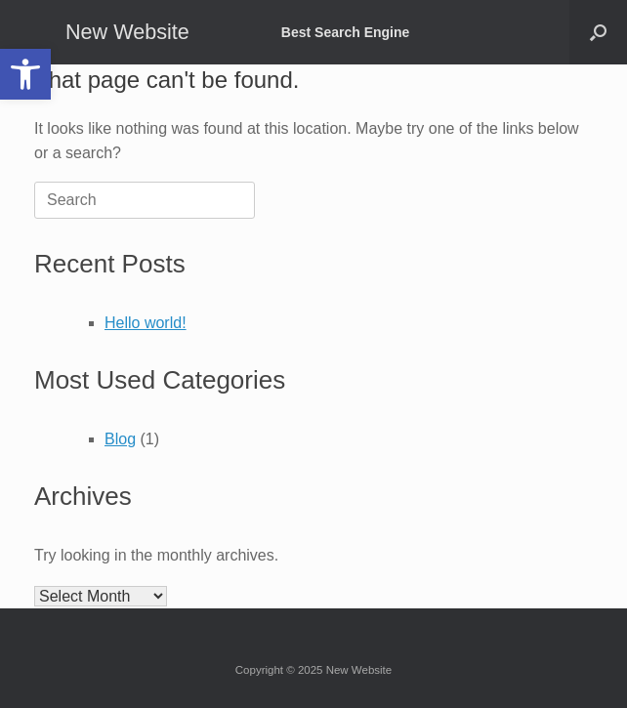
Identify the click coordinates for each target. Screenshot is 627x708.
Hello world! (145, 322)
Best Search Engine (345, 32)
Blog (120, 439)
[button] (25, 74)
